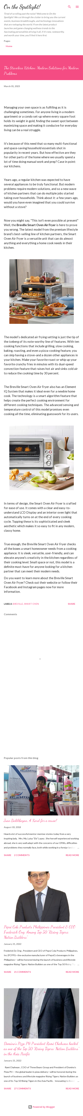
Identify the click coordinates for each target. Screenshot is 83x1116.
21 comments (22, 971)
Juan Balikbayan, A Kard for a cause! (30, 820)
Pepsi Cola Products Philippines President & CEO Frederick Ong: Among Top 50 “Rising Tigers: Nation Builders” (39, 932)
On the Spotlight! (22, 6)
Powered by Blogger (41, 1106)
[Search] (69, 6)
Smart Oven (31, 603)
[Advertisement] (41, 723)
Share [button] (71, 603)
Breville (18, 603)
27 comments (22, 1088)
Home (9, 46)
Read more (72, 855)
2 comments (21, 855)
